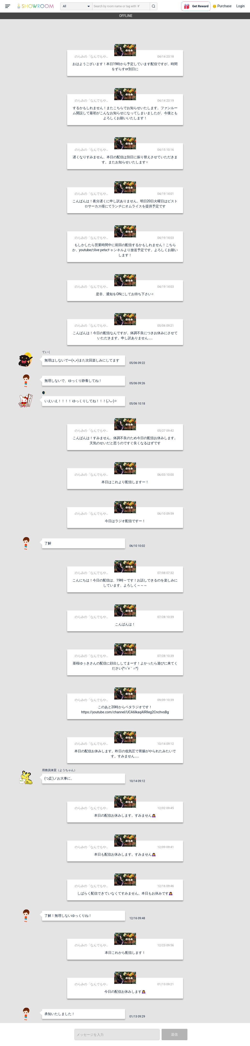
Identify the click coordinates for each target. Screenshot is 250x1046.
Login (240, 6)
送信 (174, 1034)
